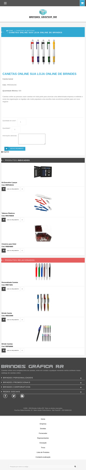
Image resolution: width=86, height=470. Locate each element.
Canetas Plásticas (25, 30)
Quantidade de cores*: (9, 120)
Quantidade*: (7, 128)
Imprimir (5, 152)
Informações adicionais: (10, 135)
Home (10, 30)
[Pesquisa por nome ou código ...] (43, 466)
